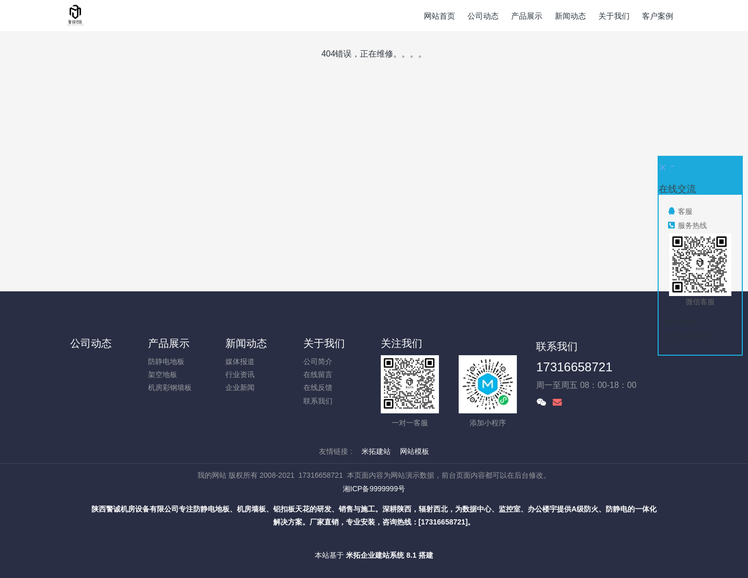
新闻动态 (246, 343)
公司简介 (317, 361)
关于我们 (324, 343)
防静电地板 (166, 361)
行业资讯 (240, 374)
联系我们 (317, 401)
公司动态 (91, 343)
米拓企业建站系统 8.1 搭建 (389, 555)
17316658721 (574, 367)
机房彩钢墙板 (170, 387)
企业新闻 (240, 387)
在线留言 (317, 374)
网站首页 (439, 15)
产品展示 (169, 343)
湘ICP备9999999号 (374, 489)
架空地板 (162, 374)
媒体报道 (240, 361)
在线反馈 (317, 387)
